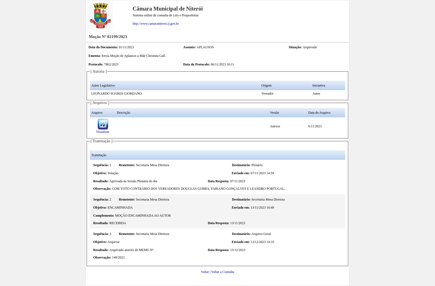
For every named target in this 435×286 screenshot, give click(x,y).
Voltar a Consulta (222, 272)
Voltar (205, 272)
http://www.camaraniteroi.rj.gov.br (156, 24)
